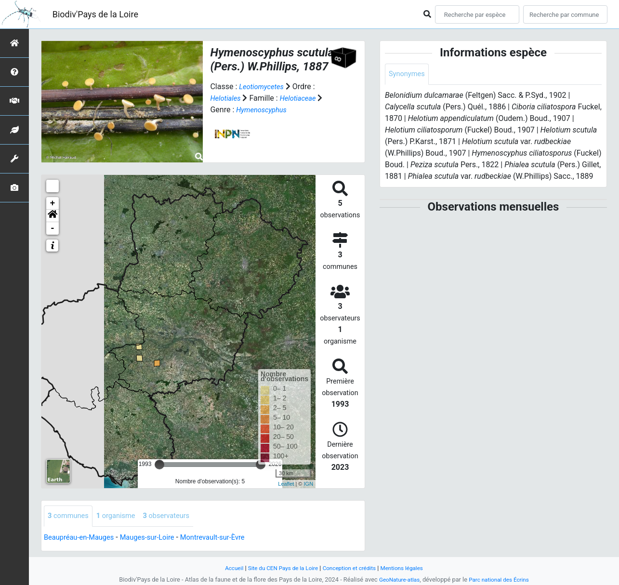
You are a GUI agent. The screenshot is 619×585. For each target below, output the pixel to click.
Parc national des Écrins (501, 579)
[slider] (159, 464)
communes (70, 516)
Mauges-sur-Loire (156, 538)
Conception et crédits (351, 568)
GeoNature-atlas (396, 579)
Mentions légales (408, 568)
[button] (52, 216)
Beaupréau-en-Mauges (82, 538)
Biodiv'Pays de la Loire (95, 14)
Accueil (226, 568)
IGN (309, 484)
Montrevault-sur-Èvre (227, 538)
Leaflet (286, 484)
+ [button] (52, 203)
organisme (121, 516)
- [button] (52, 228)
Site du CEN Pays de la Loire (279, 568)
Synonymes (408, 74)
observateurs (176, 516)
